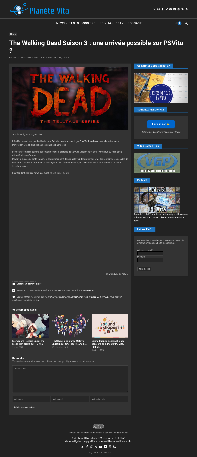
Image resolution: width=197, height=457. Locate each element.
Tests (74, 23)
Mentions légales (73, 441)
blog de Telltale (121, 274)
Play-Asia (83, 297)
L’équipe (87, 441)
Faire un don (126, 441)
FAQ (123, 438)
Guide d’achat (78, 438)
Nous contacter (99, 441)
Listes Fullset (92, 438)
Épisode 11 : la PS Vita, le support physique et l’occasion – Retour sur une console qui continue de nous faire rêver (161, 217)
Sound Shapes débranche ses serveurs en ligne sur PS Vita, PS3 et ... (108, 344)
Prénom (141, 257)
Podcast (135, 23)
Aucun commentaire (29, 57)
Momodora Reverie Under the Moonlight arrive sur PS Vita (28, 342)
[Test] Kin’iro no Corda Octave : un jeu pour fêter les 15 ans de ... (70, 342)
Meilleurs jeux (106, 438)
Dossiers (89, 23)
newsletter (89, 290)
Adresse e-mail (145, 250)
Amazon (74, 297)
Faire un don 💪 (161, 124)
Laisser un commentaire (29, 284)
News (61, 23)
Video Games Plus (99, 297)
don (37, 300)
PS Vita (107, 23)
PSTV (120, 23)
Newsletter (113, 441)
